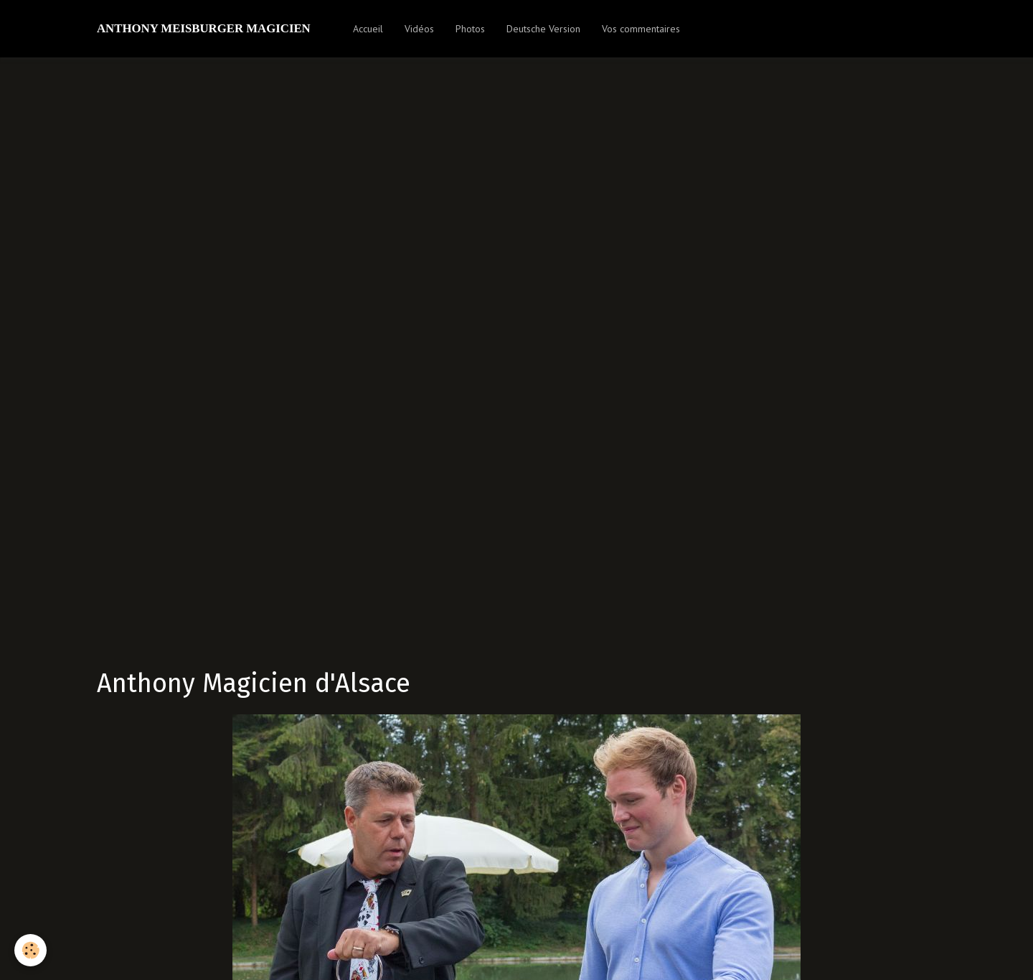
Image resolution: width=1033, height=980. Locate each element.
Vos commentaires (641, 28)
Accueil (368, 28)
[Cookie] (30, 950)
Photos (470, 28)
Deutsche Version (543, 28)
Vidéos (419, 28)
